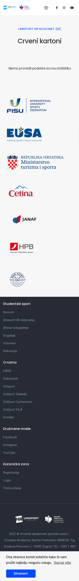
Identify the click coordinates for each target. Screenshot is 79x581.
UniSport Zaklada (15, 394)
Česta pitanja (12, 488)
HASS (7, 371)
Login (7, 480)
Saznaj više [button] (62, 562)
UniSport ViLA (12, 409)
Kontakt (8, 417)
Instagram (10, 445)
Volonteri (9, 343)
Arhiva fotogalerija (15, 328)
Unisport (9, 386)
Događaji (9, 335)
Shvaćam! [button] (21, 573)
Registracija (11, 472)
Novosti (8, 312)
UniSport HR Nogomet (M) (39, 29)
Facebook (10, 437)
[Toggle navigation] (46, 7)
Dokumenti (10, 378)
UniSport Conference (17, 402)
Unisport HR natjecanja (19, 320)
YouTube (9, 453)
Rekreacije (10, 351)
